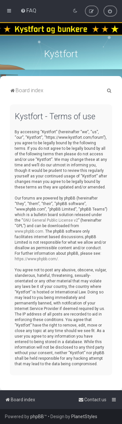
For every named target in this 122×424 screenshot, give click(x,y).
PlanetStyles (84, 416)
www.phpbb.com (29, 230)
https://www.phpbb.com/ (36, 258)
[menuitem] (28, 10)
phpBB (37, 416)
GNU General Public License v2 (50, 219)
